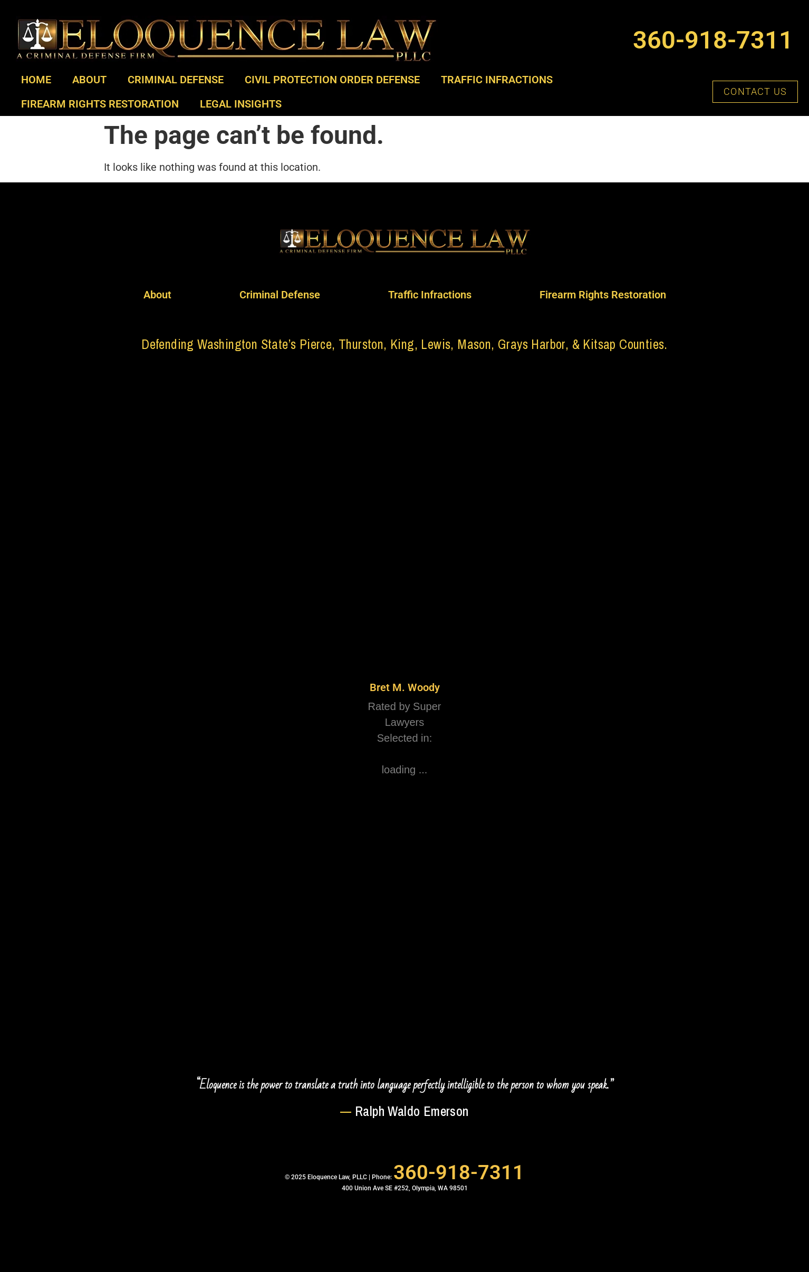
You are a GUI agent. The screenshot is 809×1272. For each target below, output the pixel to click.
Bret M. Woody (405, 687)
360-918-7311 (713, 39)
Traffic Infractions (497, 79)
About (89, 79)
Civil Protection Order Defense (332, 79)
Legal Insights (241, 104)
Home (36, 79)
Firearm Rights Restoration (100, 104)
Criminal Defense (176, 79)
